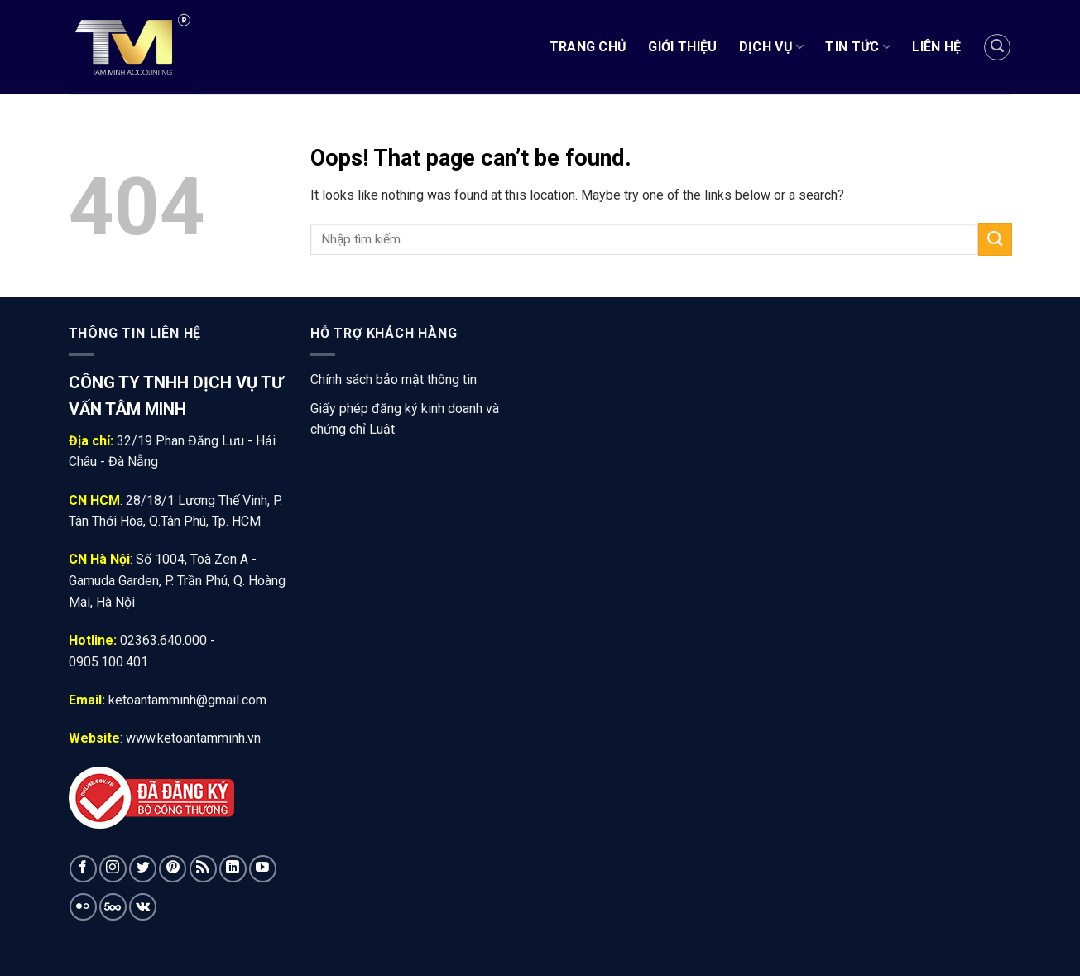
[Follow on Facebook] (83, 868)
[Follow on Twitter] (142, 868)
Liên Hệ (936, 47)
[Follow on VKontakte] (142, 907)
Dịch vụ (771, 47)
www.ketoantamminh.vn (193, 738)
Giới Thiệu (682, 47)
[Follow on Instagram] (113, 868)
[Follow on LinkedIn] (233, 868)
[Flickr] (83, 907)
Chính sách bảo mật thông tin (393, 379)
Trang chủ (588, 47)
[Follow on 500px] (113, 907)
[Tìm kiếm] (997, 47)
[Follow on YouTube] (262, 868)
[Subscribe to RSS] (203, 868)
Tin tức (857, 47)
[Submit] (994, 239)
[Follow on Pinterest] (172, 868)
